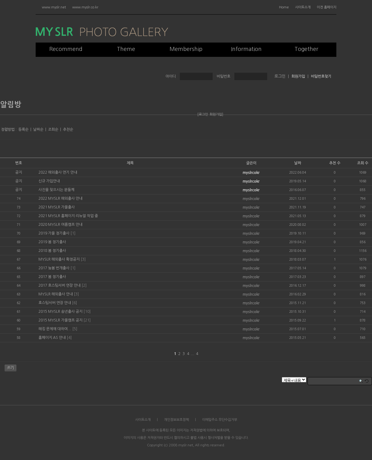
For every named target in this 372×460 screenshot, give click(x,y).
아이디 (171, 76)
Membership (186, 49)
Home (284, 7)
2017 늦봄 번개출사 (53, 268)
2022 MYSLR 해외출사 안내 (60, 198)
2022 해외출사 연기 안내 (57, 172)
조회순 (53, 129)
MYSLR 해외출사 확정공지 (59, 259)
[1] (72, 233)
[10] (87, 311)
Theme (126, 49)
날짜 (297, 163)
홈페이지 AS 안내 (52, 337)
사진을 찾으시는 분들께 (56, 190)
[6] (74, 303)
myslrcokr (251, 173)
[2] (84, 285)
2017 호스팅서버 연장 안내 (59, 285)
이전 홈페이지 (326, 7)
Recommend (65, 49)
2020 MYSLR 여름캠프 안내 (60, 224)
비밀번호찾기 (321, 76)
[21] (87, 320)
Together (306, 49)
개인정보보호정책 (176, 419)
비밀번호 (223, 76)
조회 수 (362, 163)
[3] (83, 259)
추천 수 (334, 163)
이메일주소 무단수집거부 (219, 419)
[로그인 (202, 114)
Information (246, 49)
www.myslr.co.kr (85, 7)
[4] (69, 337)
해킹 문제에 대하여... (54, 329)
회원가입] (216, 114)
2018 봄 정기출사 (52, 251)
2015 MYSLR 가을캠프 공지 (60, 320)
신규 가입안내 (49, 181)
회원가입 (298, 76)
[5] (74, 329)
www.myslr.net (54, 7)
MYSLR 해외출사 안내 (55, 294)
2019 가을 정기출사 (53, 233)
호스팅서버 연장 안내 (54, 303)
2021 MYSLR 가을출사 (56, 207)
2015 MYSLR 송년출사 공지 (60, 311)
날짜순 (38, 129)
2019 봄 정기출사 (52, 242)
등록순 (23, 129)
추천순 (68, 129)
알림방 (10, 104)
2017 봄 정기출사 (52, 277)
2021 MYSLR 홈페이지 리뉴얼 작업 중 (68, 216)
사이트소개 (303, 7)
